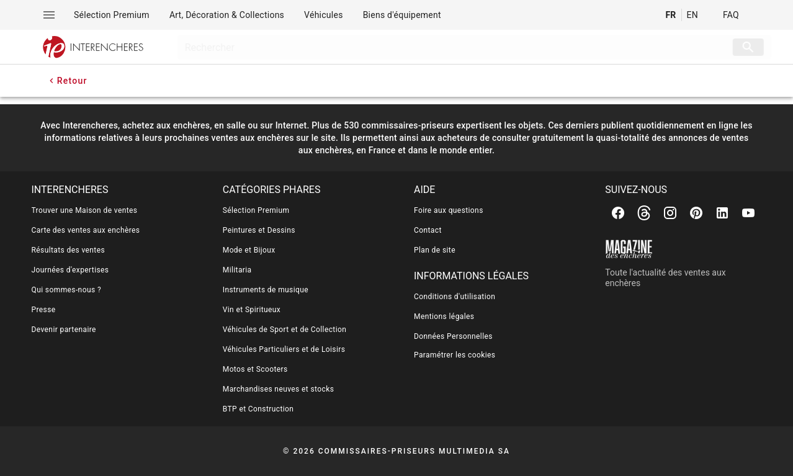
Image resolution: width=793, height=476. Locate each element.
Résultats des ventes (68, 250)
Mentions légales (444, 316)
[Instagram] (670, 213)
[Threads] (644, 213)
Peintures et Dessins (259, 230)
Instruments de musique (265, 289)
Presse (44, 309)
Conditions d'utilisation (454, 296)
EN (692, 15)
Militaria (237, 270)
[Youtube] (748, 213)
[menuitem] (111, 15)
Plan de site (434, 250)
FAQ (731, 15)
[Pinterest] (696, 213)
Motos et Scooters (255, 369)
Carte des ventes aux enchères (86, 230)
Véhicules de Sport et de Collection (285, 329)
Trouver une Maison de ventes (85, 210)
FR (670, 15)
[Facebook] (618, 213)
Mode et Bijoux (249, 250)
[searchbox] (439, 47)
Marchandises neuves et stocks (278, 389)
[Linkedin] (722, 213)
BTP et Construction (258, 409)
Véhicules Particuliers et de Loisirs (284, 349)
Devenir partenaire (64, 329)
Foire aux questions (448, 210)
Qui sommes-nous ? (66, 289)
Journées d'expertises (70, 270)
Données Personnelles (453, 336)
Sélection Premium (256, 210)
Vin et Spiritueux (251, 309)
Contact (428, 230)
